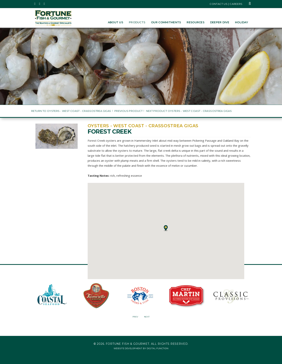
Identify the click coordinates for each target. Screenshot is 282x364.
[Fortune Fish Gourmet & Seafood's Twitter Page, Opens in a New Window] (35, 3)
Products (137, 22)
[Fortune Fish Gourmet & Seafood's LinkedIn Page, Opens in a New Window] (44, 3)
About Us (115, 22)
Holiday (241, 22)
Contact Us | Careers (226, 3)
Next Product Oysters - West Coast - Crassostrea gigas (189, 111)
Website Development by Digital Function (141, 348)
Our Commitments (166, 22)
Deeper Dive (219, 22)
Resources (195, 22)
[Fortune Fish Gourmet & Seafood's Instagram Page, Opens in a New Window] (39, 3)
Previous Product (128, 111)
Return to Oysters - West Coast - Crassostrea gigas (71, 111)
